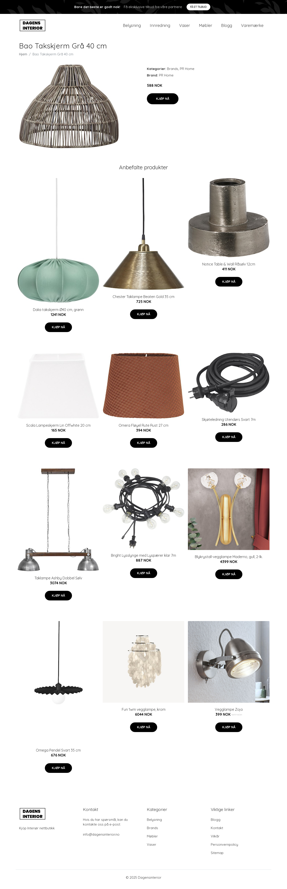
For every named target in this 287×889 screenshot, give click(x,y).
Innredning (160, 27)
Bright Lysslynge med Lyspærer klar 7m (143, 559)
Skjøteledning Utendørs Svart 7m (229, 423)
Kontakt (217, 832)
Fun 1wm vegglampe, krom (143, 713)
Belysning (132, 27)
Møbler (205, 27)
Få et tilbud (198, 7)
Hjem (23, 58)
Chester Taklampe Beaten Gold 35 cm (143, 300)
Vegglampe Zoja (229, 713)
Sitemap (217, 856)
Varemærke (252, 27)
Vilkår (215, 840)
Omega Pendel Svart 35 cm (58, 754)
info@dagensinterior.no (101, 838)
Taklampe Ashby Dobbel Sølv (58, 582)
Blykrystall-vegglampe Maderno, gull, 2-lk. (229, 560)
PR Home (187, 72)
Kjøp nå (162, 102)
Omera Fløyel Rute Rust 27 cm (143, 429)
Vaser (184, 27)
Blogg (226, 27)
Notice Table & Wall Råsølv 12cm (228, 268)
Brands (172, 72)
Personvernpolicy (224, 848)
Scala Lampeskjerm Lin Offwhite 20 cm (58, 429)
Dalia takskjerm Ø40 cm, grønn (58, 313)
